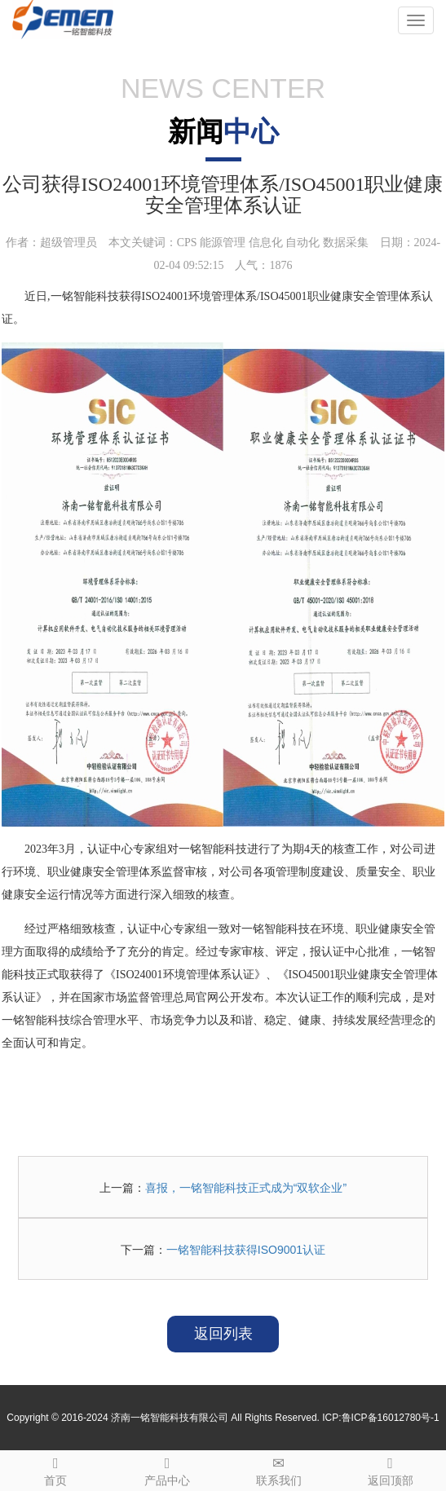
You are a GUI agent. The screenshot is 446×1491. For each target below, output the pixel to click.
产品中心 (167, 1469)
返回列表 (223, 1334)
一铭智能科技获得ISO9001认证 (245, 1249)
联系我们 (279, 1469)
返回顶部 (390, 1469)
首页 (56, 1469)
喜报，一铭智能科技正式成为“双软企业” (246, 1187)
